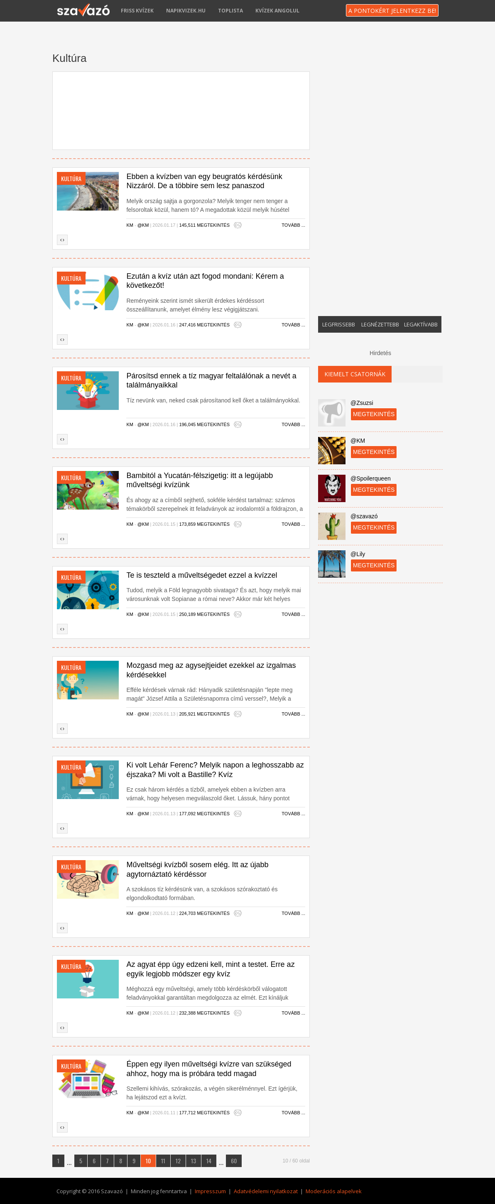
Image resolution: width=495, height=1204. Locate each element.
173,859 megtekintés (204, 524)
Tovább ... (293, 225)
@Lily (357, 554)
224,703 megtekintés (204, 913)
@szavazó (364, 516)
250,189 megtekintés (204, 614)
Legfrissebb (338, 324)
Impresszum (210, 1191)
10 (148, 1160)
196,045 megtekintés (204, 424)
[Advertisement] (181, 108)
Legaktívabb (421, 324)
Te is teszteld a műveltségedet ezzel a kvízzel (201, 575)
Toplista (230, 10)
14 (208, 1160)
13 (193, 1160)
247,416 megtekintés (204, 324)
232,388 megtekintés (204, 1012)
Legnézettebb (380, 324)
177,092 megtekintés (204, 813)
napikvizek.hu (186, 10)
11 (163, 1160)
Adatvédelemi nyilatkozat (266, 1191)
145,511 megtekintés (204, 225)
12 (178, 1160)
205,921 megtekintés (204, 713)
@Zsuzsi (361, 403)
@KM (143, 225)
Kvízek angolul (277, 10)
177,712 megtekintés (204, 1112)
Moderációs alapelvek (334, 1191)
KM (129, 225)
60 (234, 1160)
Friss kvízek (137, 10)
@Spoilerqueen (370, 478)
